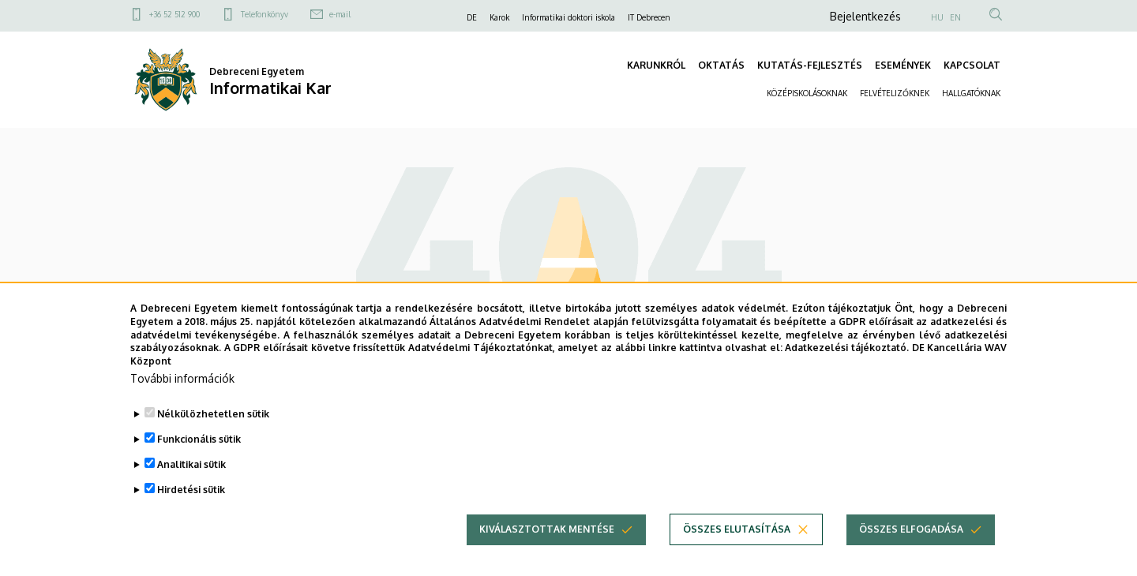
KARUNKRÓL (656, 65)
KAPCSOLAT (972, 65)
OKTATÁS (721, 65)
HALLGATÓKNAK (971, 93)
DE (472, 17)
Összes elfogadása (911, 531)
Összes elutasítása (736, 531)
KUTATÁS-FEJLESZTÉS (809, 65)
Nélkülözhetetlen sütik (213, 415)
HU (937, 17)
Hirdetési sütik (191, 491)
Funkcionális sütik (199, 441)
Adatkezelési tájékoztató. (847, 349)
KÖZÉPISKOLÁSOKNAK (807, 93)
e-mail (340, 14)
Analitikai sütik (191, 466)
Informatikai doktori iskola (568, 17)
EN (955, 17)
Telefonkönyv (264, 14)
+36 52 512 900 (174, 14)
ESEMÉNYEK (903, 65)
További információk (182, 380)
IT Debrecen (649, 17)
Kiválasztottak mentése (546, 531)
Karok (499, 17)
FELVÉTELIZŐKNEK (894, 93)
